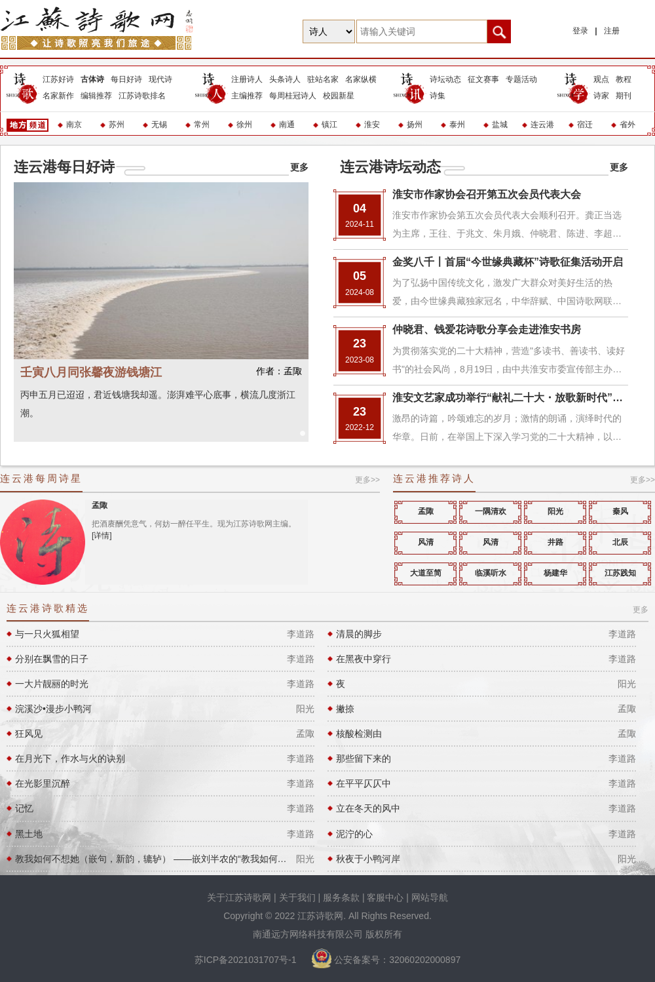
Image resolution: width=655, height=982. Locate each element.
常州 (202, 125)
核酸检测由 (359, 733)
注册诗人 (247, 79)
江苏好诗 (58, 79)
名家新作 (58, 95)
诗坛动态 (445, 79)
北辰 (620, 542)
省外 (627, 125)
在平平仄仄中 (363, 783)
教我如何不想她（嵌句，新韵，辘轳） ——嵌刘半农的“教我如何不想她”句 (152, 859)
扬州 (414, 125)
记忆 (24, 808)
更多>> (367, 480)
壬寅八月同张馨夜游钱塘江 (161, 372)
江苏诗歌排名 (142, 95)
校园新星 (338, 95)
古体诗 (92, 79)
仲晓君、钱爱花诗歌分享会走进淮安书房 (486, 329)
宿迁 (585, 125)
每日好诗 (126, 79)
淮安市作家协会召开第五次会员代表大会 (486, 194)
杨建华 (555, 573)
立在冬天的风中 (368, 808)
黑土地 (29, 834)
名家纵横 (361, 79)
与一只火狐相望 (47, 634)
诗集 (437, 95)
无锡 (159, 125)
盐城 (500, 125)
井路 (555, 542)
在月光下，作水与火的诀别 (70, 758)
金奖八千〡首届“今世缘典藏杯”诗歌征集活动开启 (507, 261)
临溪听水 (490, 573)
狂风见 (29, 733)
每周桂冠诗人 (292, 95)
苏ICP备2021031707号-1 (247, 959)
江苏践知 (620, 573)
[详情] (102, 535)
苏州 (116, 125)
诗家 (601, 95)
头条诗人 (285, 79)
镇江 (329, 125)
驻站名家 (323, 79)
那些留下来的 (363, 758)
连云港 (542, 125)
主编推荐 (247, 95)
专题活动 (521, 79)
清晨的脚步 (359, 634)
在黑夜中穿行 (363, 659)
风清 (426, 542)
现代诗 (160, 79)
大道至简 (425, 573)
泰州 (457, 125)
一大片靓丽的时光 (51, 683)
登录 (580, 31)
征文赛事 (483, 79)
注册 (612, 31)
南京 (74, 125)
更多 (299, 167)
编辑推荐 (96, 95)
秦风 (620, 511)
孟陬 (99, 505)
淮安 (372, 125)
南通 (287, 125)
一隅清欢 (490, 511)
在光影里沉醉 (42, 783)
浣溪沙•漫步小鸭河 (53, 708)
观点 (601, 79)
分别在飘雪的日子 (51, 659)
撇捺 (345, 708)
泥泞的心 (354, 834)
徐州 (244, 125)
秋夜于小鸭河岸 (368, 859)
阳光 (555, 511)
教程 (623, 79)
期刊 (623, 95)
